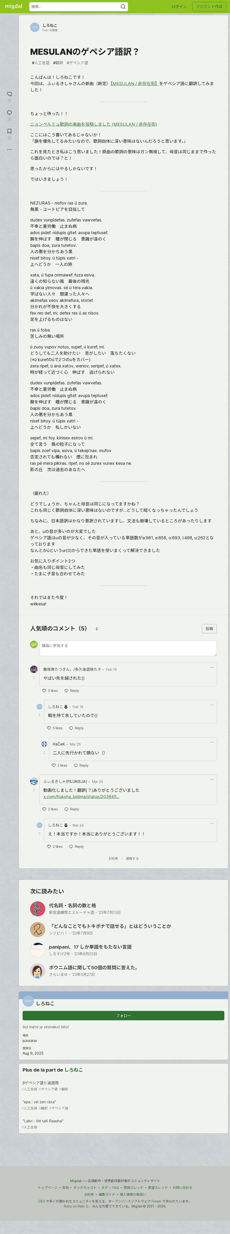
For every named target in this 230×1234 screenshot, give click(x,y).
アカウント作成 (209, 6)
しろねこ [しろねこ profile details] (55, 706)
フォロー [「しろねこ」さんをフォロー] (123, 1015)
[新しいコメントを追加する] (128, 648)
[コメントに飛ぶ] (9, 115)
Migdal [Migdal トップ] (75, 1181)
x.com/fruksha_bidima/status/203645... (81, 796)
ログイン (179, 6)
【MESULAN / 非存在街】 (135, 83)
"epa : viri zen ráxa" (123, 1105)
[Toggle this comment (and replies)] (34, 678)
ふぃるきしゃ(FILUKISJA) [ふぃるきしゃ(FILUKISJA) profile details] (65, 781)
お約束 (113, 858)
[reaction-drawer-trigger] (9, 96)
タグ (104, 1188)
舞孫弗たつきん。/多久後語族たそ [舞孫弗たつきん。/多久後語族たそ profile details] (72, 669)
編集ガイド (107, 1194)
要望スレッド (158, 1188)
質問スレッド (133, 1188)
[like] (50, 690)
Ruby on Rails (74, 1206)
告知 (65, 1188)
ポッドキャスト (85, 1188)
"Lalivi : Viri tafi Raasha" (123, 1124)
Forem (156, 1201)
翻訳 (58, 63)
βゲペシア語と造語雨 (123, 1086)
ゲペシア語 (77, 63)
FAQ (116, 1188)
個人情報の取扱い (133, 1194)
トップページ (47, 1188)
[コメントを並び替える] (96, 628)
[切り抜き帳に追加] (9, 133)
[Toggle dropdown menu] (212, 667)
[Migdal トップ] (13, 6)
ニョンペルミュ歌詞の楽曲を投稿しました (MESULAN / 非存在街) (93, 124)
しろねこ (49, 25)
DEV (42, 1201)
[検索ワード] (78, 6)
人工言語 (40, 63)
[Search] (123, 6)
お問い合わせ (182, 1188)
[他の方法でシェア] (9, 149)
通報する (132, 858)
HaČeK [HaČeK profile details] (59, 744)
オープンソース (119, 1201)
